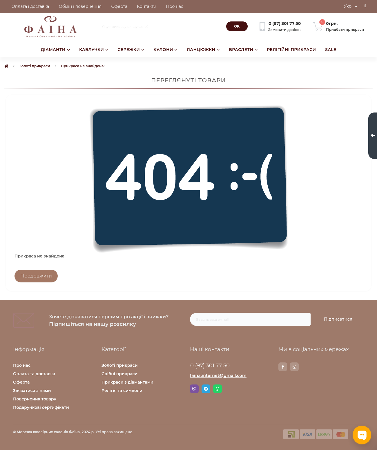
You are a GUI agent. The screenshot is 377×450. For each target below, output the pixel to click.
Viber (194, 389)
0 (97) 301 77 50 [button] (210, 365)
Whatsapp (217, 389)
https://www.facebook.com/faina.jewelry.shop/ (283, 367)
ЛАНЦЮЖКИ (203, 49)
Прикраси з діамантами (127, 382)
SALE (330, 49)
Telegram (206, 389)
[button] (365, 6)
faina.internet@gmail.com (218, 375)
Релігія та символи (122, 390)
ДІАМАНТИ (55, 49)
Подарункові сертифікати (41, 407)
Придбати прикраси (345, 29)
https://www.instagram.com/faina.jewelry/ (294, 367)
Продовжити (36, 276)
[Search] (237, 26)
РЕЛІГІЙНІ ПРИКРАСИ (291, 49)
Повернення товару (34, 399)
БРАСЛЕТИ (243, 49)
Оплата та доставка (34, 373)
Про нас (21, 365)
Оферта (21, 382)
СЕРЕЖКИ (130, 49)
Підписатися (338, 319)
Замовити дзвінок (285, 30)
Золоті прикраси (34, 66)
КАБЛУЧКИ (93, 49)
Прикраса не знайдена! (83, 66)
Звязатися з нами (32, 390)
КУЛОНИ (165, 49)
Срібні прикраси (119, 373)
